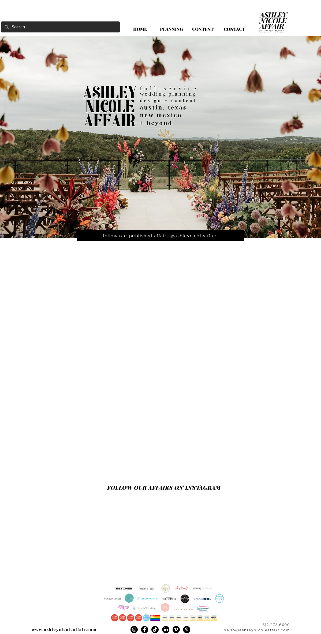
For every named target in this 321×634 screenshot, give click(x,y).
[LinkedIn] (165, 629)
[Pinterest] (186, 629)
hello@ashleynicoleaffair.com (257, 630)
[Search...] (60, 26)
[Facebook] (144, 629)
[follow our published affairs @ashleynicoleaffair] (160, 235)
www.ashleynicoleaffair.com (64, 629)
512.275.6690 (276, 624)
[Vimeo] (176, 629)
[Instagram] (134, 629)
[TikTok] (155, 629)
